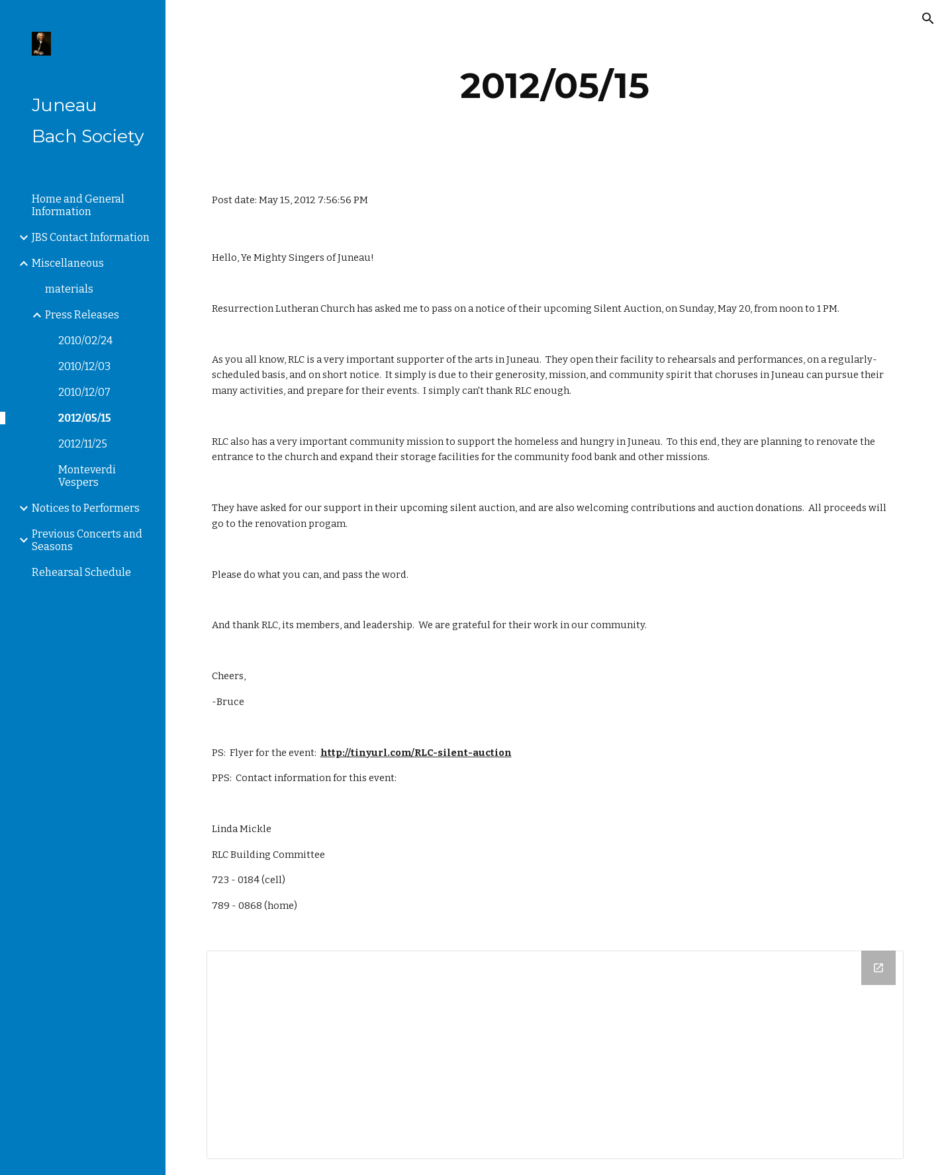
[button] (928, 18)
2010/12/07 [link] (84, 392)
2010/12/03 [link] (84, 366)
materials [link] (69, 289)
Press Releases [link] (82, 314)
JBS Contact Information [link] (91, 237)
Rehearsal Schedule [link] (81, 572)
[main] (555, 85)
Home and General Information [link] (78, 205)
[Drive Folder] (555, 1055)
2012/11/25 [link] (82, 444)
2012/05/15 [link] (84, 418)
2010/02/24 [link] (85, 340)
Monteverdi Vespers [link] (87, 476)
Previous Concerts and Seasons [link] (87, 540)
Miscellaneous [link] (68, 263)
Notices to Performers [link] (86, 508)
